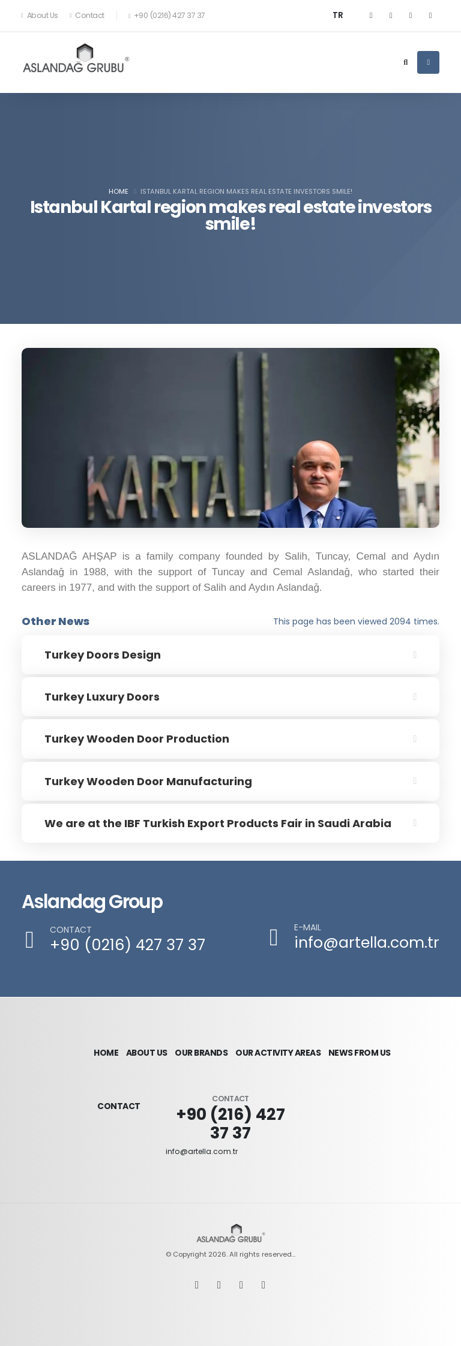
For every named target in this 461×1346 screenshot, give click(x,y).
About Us (40, 15)
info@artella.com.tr (366, 942)
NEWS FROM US (364, 1046)
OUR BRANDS (206, 1046)
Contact (87, 15)
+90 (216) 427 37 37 (230, 1111)
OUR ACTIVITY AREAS (283, 1046)
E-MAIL (307, 928)
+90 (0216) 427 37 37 (127, 945)
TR (338, 15)
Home (118, 191)
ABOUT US (149, 1046)
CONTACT (71, 930)
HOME (105, 1046)
